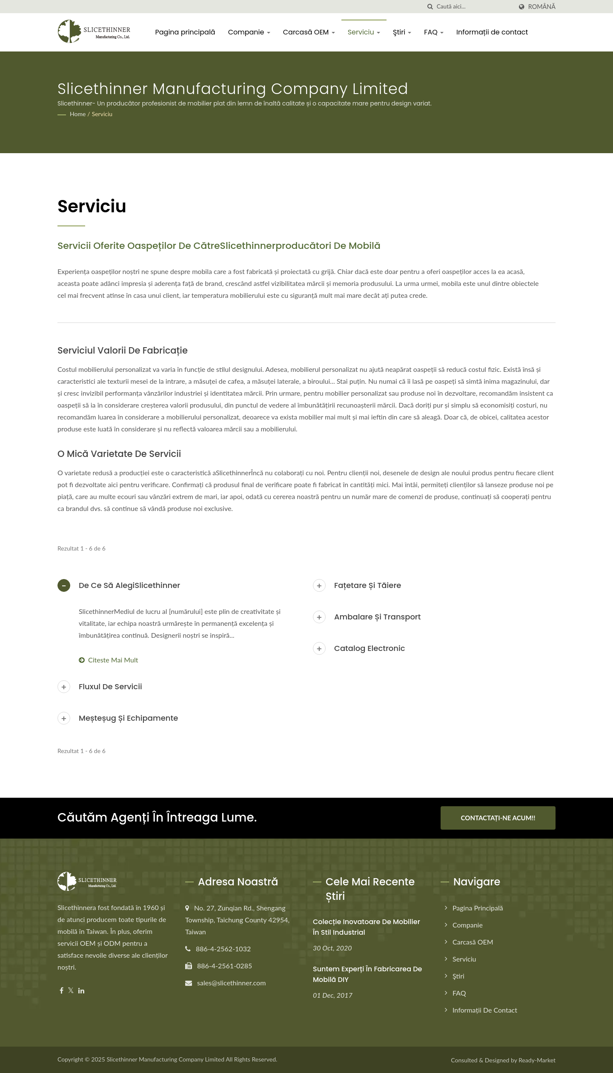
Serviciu (364, 32)
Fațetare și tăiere (367, 585)
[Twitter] (71, 990)
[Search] (475, 7)
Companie (249, 32)
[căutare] (430, 7)
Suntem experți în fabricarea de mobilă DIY (367, 974)
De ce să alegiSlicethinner (129, 585)
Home (78, 113)
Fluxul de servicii (110, 686)
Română (542, 6)
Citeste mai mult (108, 660)
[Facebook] (61, 990)
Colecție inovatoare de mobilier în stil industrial (366, 926)
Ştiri (402, 32)
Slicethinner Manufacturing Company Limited (165, 1058)
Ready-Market (537, 1059)
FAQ (434, 32)
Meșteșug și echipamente (128, 718)
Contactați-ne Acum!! (498, 818)
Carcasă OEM (309, 32)
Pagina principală (185, 32)
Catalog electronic (369, 648)
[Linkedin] (81, 990)
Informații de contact (492, 32)
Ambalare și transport (377, 616)
